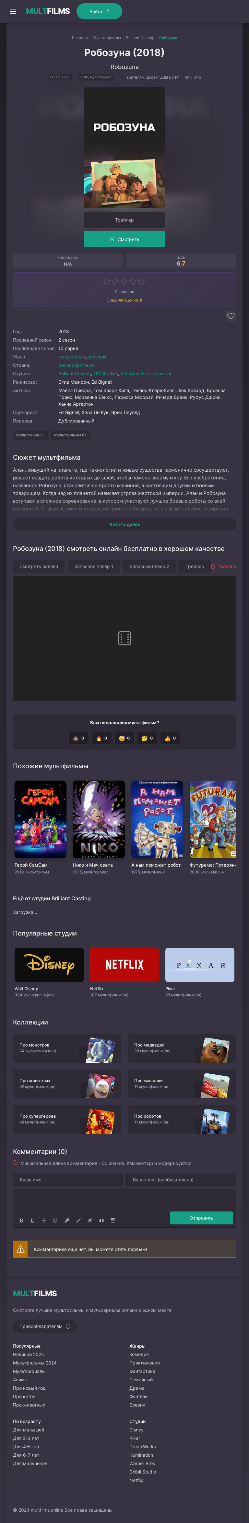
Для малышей (28, 1429)
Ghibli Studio (142, 1471)
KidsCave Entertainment (146, 373)
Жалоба (223, 566)
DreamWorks (142, 1446)
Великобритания (76, 365)
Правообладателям (41, 1326)
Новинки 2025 (28, 1354)
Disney (136, 1429)
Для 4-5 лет (26, 1446)
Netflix (136, 1480)
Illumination (141, 1455)
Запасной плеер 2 (149, 566)
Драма (137, 1388)
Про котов (24, 1396)
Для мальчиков (30, 1463)
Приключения (144, 1362)
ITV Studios (106, 373)
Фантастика (142, 1371)
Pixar (134, 1438)
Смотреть (128, 239)
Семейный (141, 1379)
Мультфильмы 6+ (70, 435)
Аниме (20, 1379)
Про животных (29, 1405)
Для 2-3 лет (26, 1438)
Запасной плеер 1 (93, 566)
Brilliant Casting (74, 373)
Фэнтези (138, 1396)
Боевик (137, 1405)
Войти (95, 11)
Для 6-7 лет (26, 1455)
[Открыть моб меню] (12, 11)
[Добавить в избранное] (230, 316)
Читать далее (124, 524)
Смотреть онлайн (38, 566)
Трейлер (124, 220)
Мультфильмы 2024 (35, 1362)
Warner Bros (142, 1463)
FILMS (48, 11)
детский (98, 356)
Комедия (139, 1354)
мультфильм (72, 356)
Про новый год (29, 1388)
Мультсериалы (30, 435)
